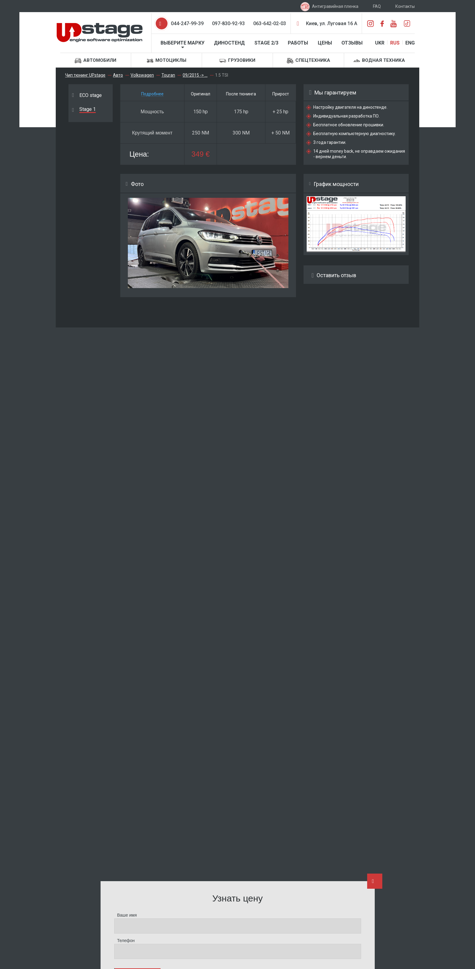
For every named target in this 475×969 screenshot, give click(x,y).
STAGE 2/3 (266, 43)
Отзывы (352, 43)
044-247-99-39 (187, 23)
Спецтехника (308, 61)
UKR (379, 43)
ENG (410, 43)
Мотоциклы (166, 61)
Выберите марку (182, 43)
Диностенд (229, 43)
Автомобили (95, 61)
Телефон (126, 940)
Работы (298, 43)
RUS (395, 43)
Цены (325, 43)
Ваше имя (127, 915)
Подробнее (152, 93)
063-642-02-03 (269, 23)
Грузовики (237, 61)
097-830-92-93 (228, 23)
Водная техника (379, 61)
